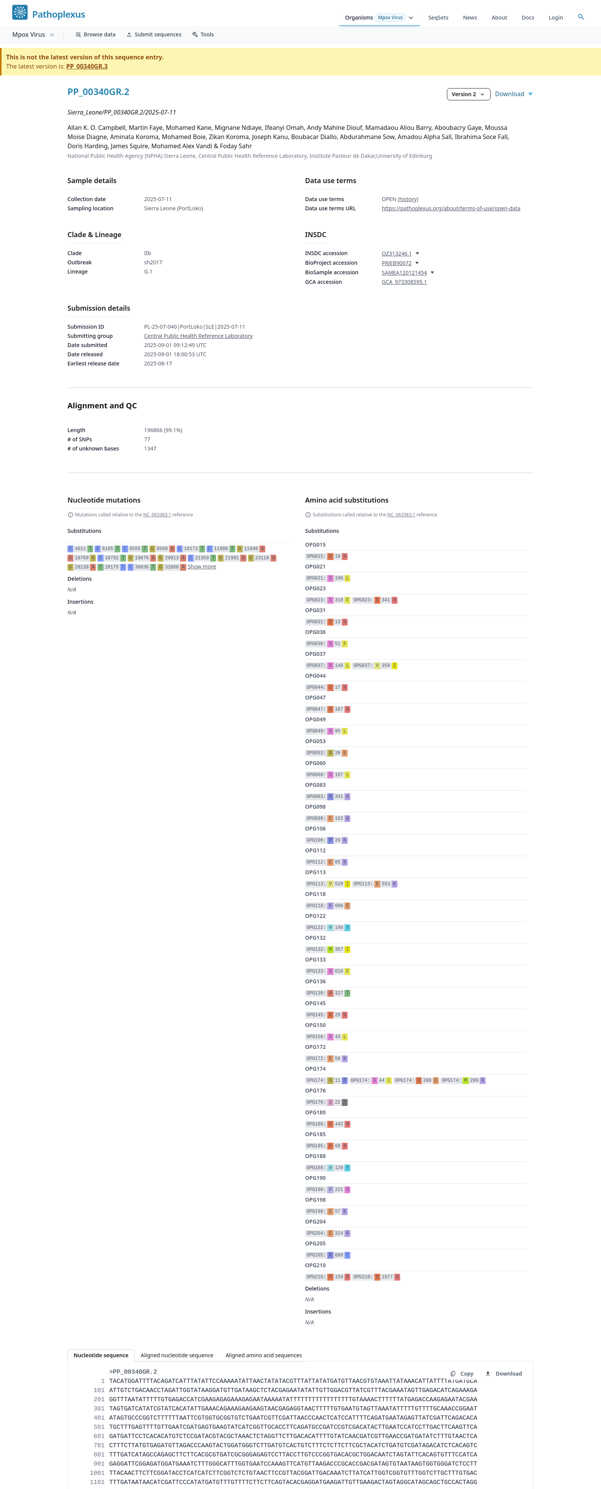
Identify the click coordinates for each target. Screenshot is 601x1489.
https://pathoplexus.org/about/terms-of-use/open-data (451, 208)
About (499, 17)
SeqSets (438, 17)
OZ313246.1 (397, 253)
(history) (407, 199)
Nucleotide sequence (101, 1355)
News (470, 17)
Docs (528, 17)
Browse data (95, 34)
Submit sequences (153, 34)
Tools (203, 34)
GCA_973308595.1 (404, 281)
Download (514, 94)
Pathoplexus (58, 14)
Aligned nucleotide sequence (177, 1355)
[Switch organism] (52, 35)
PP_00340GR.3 (87, 66)
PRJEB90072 (397, 263)
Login (556, 17)
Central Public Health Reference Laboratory (198, 335)
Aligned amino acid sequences (264, 1355)
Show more (202, 566)
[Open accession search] (581, 17)
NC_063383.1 (157, 514)
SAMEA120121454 (404, 272)
